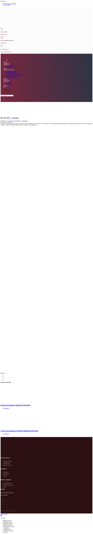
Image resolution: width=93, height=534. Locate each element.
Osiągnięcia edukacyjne (8, 485)
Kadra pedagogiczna (8, 91)
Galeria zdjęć (6, 474)
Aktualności (25, 121)
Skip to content (7, 5)
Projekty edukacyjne (7, 483)
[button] (1, 515)
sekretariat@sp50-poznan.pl (7, 492)
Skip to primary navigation (9, 3)
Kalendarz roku (7, 90)
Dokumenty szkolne (7, 89)
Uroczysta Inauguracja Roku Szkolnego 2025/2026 (19, 431)
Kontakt (5, 475)
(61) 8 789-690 (4, 495)
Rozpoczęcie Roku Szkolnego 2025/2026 (15, 405)
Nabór (4, 486)
